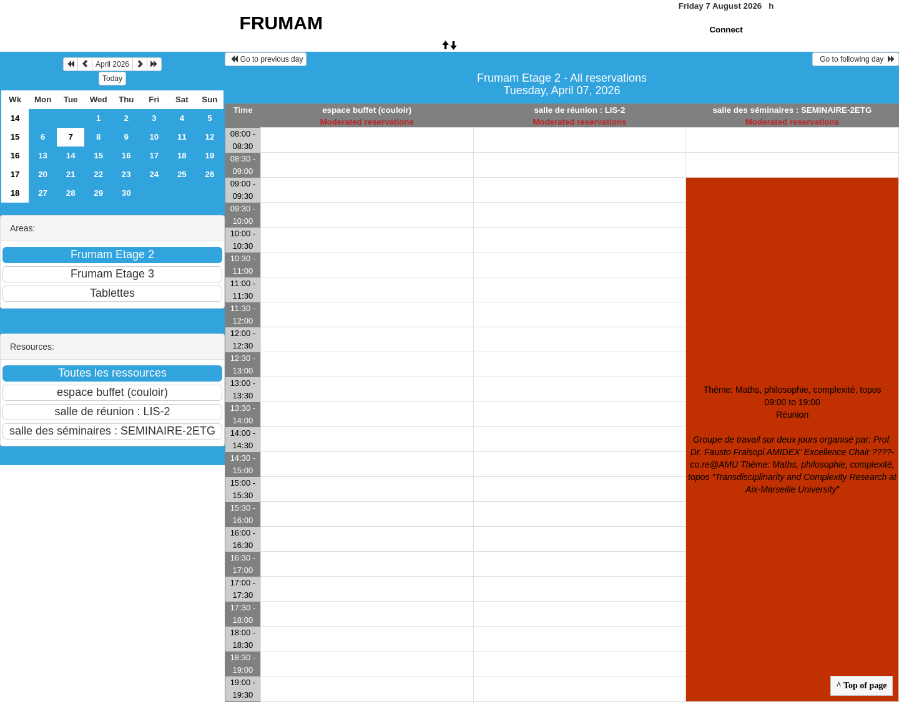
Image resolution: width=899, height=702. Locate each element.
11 (182, 137)
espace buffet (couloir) (366, 110)
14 (15, 118)
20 (42, 174)
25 (182, 174)
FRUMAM (281, 22)
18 (182, 155)
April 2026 (112, 64)
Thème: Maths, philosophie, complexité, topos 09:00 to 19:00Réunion (792, 439)
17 (154, 155)
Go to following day (855, 59)
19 (209, 155)
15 (15, 137)
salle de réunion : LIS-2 (579, 110)
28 (71, 193)
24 (154, 174)
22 (98, 174)
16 (15, 155)
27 (42, 193)
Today (112, 78)
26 (209, 174)
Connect (725, 29)
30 (126, 193)
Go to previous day (265, 59)
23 (126, 174)
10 (154, 137)
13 (42, 155)
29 (98, 193)
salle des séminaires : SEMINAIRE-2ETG (792, 110)
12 (209, 137)
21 (71, 174)
